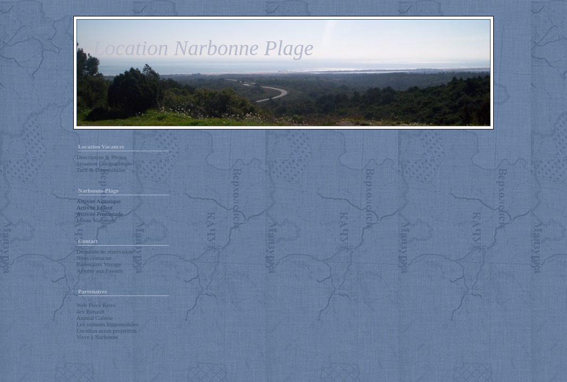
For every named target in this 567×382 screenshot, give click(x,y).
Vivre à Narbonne (97, 337)
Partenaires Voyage (98, 264)
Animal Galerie (94, 318)
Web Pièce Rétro (96, 305)
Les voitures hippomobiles (107, 324)
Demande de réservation (104, 251)
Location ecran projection (106, 330)
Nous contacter (93, 258)
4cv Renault (90, 311)
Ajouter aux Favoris (99, 270)
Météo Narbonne (96, 220)
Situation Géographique (104, 163)
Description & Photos (101, 157)
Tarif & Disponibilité (101, 170)
